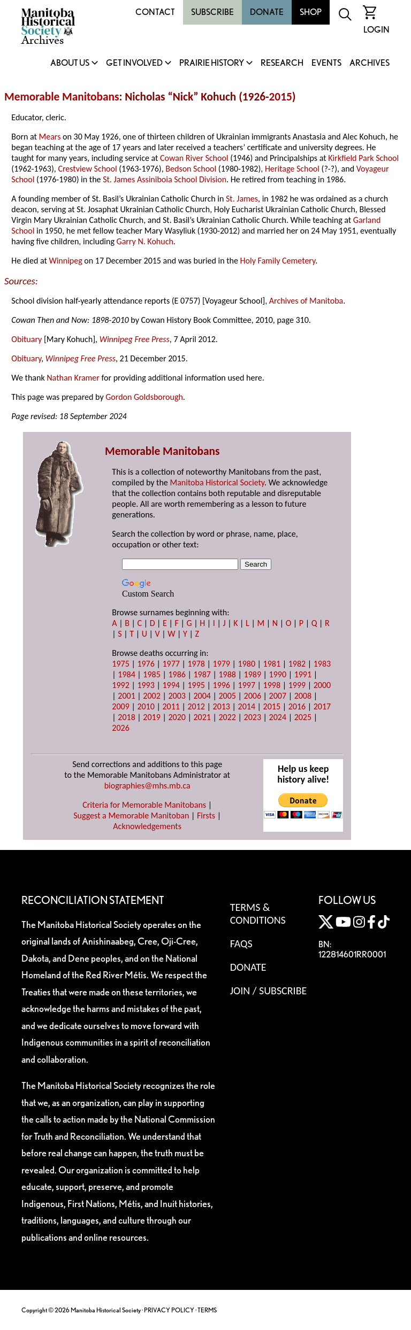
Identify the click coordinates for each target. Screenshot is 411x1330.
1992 (120, 685)
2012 (195, 706)
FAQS (241, 943)
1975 (120, 664)
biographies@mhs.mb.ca (147, 785)
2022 (227, 717)
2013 (221, 706)
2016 (297, 706)
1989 (252, 674)
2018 (126, 717)
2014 (246, 706)
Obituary (26, 339)
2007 (277, 696)
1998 (271, 685)
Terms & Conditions (258, 913)
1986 (176, 674)
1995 (195, 685)
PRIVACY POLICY (169, 1310)
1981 (271, 664)
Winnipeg (65, 261)
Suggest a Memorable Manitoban (131, 815)
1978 (195, 664)
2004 (201, 696)
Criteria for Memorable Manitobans (144, 805)
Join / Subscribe (268, 990)
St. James (242, 199)
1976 (145, 664)
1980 (246, 664)
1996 (221, 685)
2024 (277, 717)
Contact (155, 12)
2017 (322, 706)
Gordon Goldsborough (144, 397)
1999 (297, 685)
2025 (302, 717)
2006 (252, 696)
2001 (126, 696)
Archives (369, 63)
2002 (151, 696)
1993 (145, 685)
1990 (277, 674)
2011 (170, 706)
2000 (322, 685)
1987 (201, 674)
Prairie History (211, 63)
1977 (170, 664)
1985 (151, 674)
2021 (201, 717)
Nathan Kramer (73, 378)
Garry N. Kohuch (145, 241)
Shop (311, 12)
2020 (176, 717)
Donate (267, 12)
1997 (246, 685)
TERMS (207, 1310)
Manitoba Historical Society (217, 482)
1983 (322, 664)
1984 (126, 674)
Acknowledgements (147, 826)
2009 (120, 706)
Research (282, 63)
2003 (176, 696)
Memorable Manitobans (61, 97)
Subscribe (212, 12)
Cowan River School (194, 158)
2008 (302, 696)
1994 (170, 685)
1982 (297, 664)
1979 (221, 664)
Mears (50, 137)
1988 (227, 674)
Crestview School (87, 169)
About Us (69, 63)
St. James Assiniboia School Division (164, 179)
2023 (252, 717)
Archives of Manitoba (306, 301)
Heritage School (292, 169)
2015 (280, 97)
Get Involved (134, 63)
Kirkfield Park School (363, 158)
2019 (151, 717)
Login (376, 30)
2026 (120, 728)
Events (326, 63)
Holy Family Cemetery (278, 261)
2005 (227, 696)
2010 (145, 706)
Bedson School (190, 169)
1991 (302, 674)
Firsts (206, 815)
